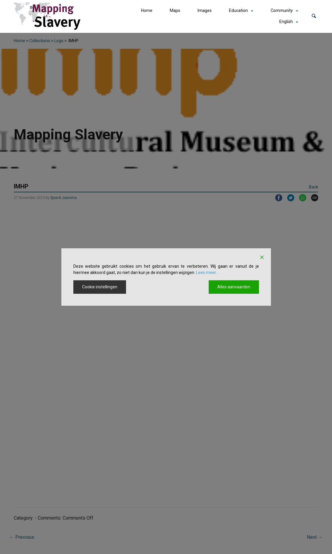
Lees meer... (207, 272)
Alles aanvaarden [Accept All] (233, 286)
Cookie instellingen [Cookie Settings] (99, 286)
